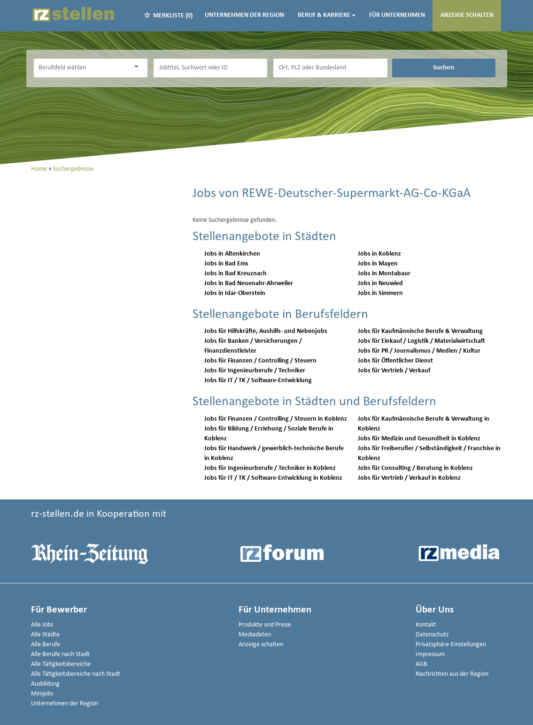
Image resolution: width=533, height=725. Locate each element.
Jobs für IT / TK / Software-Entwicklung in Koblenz (273, 478)
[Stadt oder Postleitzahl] (330, 68)
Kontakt (426, 624)
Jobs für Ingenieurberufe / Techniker (254, 370)
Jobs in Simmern (380, 293)
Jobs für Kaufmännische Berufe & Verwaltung (420, 331)
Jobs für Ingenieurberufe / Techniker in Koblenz (270, 468)
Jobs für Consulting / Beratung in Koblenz (415, 468)
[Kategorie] (81, 68)
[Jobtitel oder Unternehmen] (210, 68)
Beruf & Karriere (326, 15)
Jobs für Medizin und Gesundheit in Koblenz (419, 438)
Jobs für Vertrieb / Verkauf (394, 370)
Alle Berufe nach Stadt (60, 654)
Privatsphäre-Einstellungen (451, 644)
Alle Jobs (42, 624)
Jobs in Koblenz (379, 253)
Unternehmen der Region (244, 15)
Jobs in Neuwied (380, 283)
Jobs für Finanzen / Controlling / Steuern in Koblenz (275, 419)
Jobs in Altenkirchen (232, 253)
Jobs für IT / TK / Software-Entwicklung (258, 380)
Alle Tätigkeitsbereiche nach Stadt (75, 674)
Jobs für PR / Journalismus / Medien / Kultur (419, 351)
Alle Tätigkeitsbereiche (61, 664)
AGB (421, 664)
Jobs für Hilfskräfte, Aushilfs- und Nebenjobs (265, 331)
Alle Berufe (45, 644)
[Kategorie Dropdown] (138, 67)
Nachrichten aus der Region (452, 674)
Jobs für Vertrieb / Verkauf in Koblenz (409, 478)
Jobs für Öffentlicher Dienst (395, 360)
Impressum (430, 654)
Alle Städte (45, 634)
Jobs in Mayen (378, 263)
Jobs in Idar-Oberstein (234, 293)
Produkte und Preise (265, 624)
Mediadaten (255, 634)
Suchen (443, 67)
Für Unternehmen (397, 15)
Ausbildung (45, 683)
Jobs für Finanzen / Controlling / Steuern (260, 360)
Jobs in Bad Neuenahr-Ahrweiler (248, 283)
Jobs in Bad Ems (226, 263)
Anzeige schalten (467, 15)
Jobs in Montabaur (384, 273)
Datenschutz (432, 634)
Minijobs (42, 693)
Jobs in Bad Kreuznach (235, 273)
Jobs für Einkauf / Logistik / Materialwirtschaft (421, 341)
